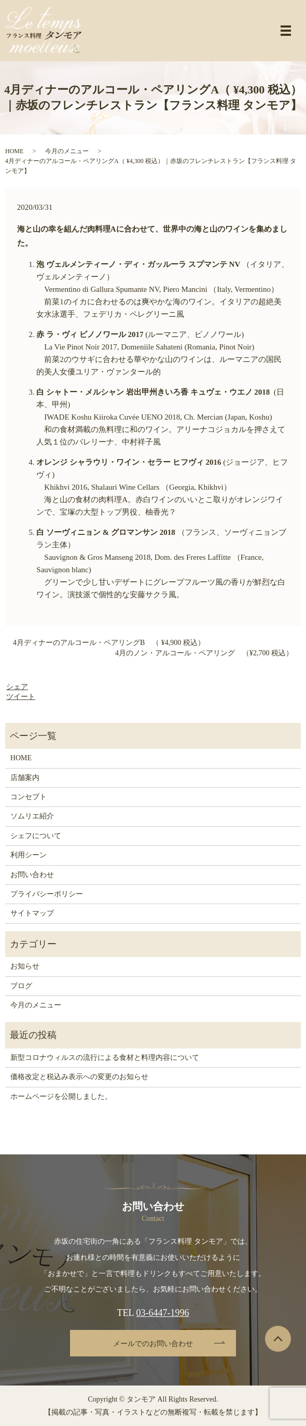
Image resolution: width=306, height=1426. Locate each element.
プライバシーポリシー (46, 894)
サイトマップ (32, 913)
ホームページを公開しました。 (61, 1096)
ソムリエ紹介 (32, 816)
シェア (17, 687)
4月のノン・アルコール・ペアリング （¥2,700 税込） (204, 653)
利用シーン (28, 855)
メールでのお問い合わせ (153, 1344)
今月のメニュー (67, 151)
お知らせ (24, 966)
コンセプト (28, 797)
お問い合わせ (32, 875)
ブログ (21, 986)
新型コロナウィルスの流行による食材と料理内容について (104, 1057)
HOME (14, 151)
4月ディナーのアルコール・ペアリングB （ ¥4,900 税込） (109, 643)
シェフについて (35, 836)
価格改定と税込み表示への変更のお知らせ (79, 1077)
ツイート (20, 697)
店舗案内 (24, 778)
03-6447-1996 (162, 1313)
